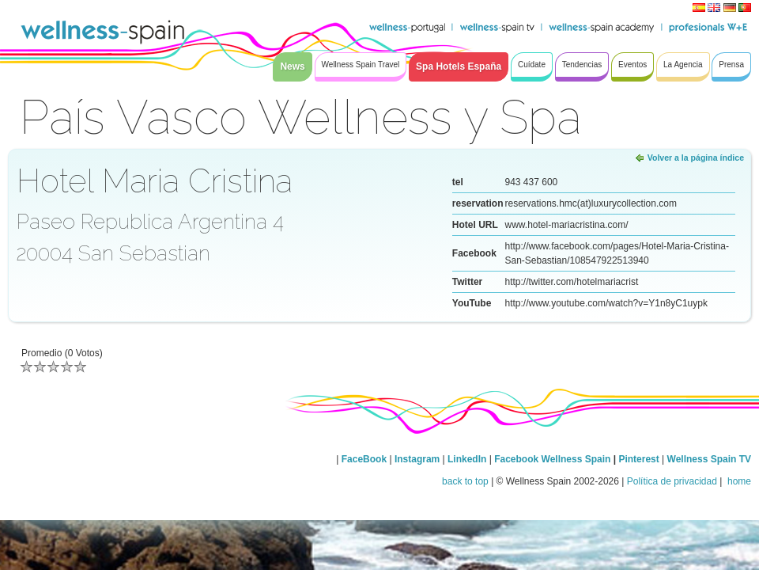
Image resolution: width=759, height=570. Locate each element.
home (738, 481)
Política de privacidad (672, 481)
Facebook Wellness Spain (552, 459)
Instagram (417, 459)
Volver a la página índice (696, 157)
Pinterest (640, 459)
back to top (465, 481)
